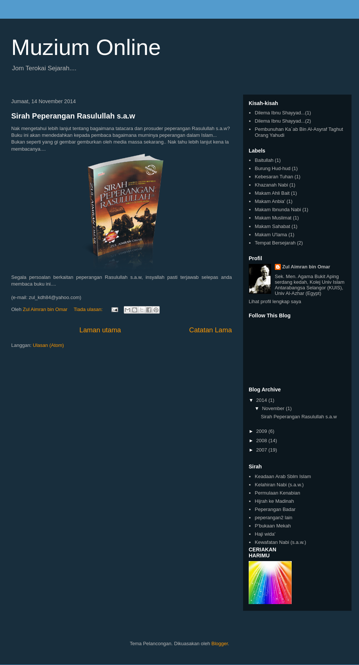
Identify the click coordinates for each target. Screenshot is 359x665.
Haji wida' (265, 534)
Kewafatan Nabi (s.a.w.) (280, 542)
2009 (262, 431)
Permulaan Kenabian (277, 493)
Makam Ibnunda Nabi (278, 209)
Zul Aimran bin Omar (306, 267)
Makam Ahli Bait (272, 193)
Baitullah (264, 160)
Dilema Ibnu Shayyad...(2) (283, 121)
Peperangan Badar (275, 509)
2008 (262, 440)
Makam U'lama (271, 234)
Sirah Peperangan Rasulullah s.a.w (73, 116)
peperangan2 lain (273, 517)
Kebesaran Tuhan (274, 176)
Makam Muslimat (273, 218)
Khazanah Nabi (271, 185)
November (274, 408)
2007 (262, 450)
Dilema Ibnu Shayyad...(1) (283, 113)
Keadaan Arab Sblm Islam (283, 476)
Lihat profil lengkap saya (275, 301)
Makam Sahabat (272, 226)
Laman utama (100, 330)
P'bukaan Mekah (273, 526)
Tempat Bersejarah (275, 243)
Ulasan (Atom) (48, 345)
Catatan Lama (210, 330)
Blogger (219, 643)
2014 (262, 400)
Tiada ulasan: (89, 309)
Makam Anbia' (270, 201)
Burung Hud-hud (272, 168)
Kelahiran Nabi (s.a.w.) (279, 484)
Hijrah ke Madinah (274, 501)
